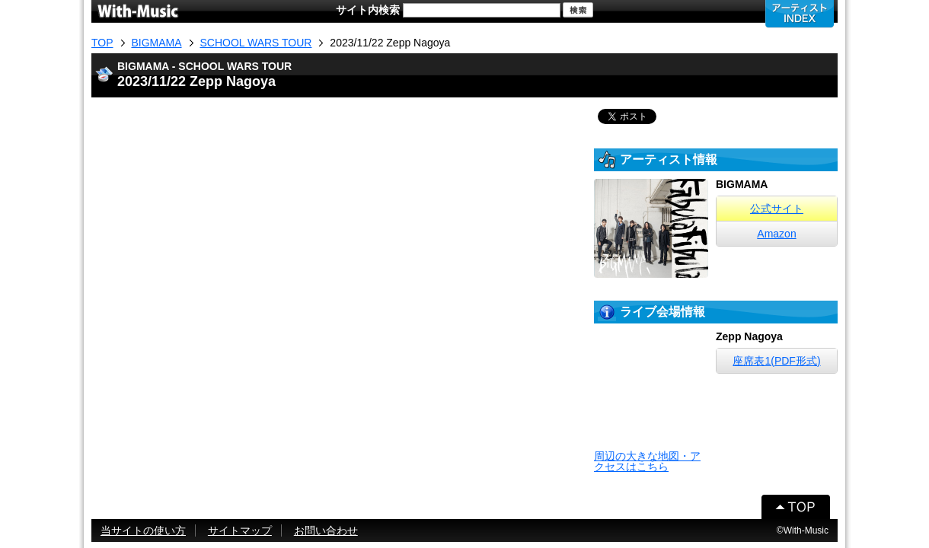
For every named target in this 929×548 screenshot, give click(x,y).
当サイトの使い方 (143, 530)
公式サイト (776, 208)
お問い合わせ (326, 530)
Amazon (776, 234)
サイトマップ (240, 530)
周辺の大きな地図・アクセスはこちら (647, 461)
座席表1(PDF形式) (776, 361)
